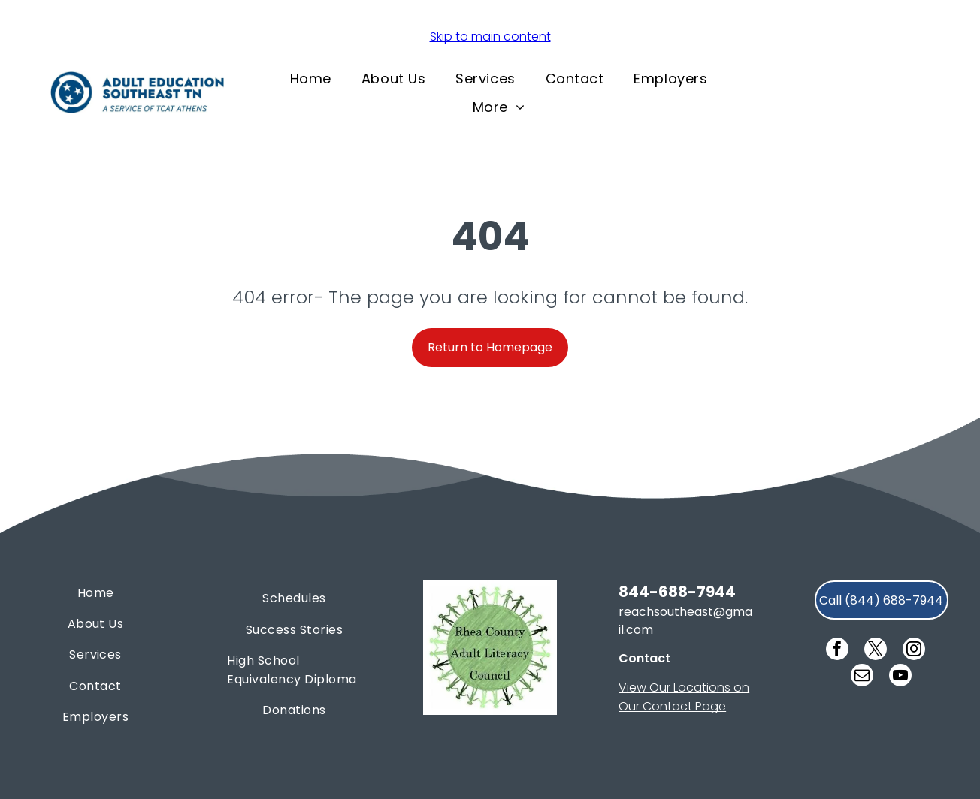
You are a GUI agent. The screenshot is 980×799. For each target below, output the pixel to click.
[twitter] (875, 651)
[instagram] (914, 651)
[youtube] (900, 677)
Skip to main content (490, 36)
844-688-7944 (677, 591)
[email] (862, 677)
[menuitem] (310, 78)
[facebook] (837, 651)
